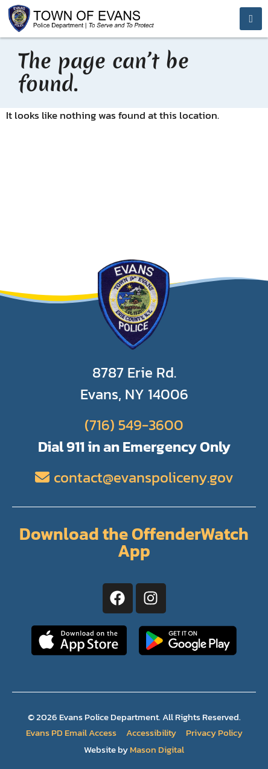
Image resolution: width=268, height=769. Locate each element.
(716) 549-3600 (134, 424)
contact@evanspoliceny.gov (144, 477)
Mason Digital (157, 749)
